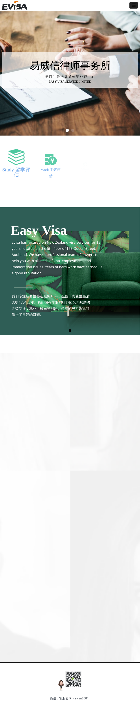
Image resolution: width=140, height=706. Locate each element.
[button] (133, 5)
